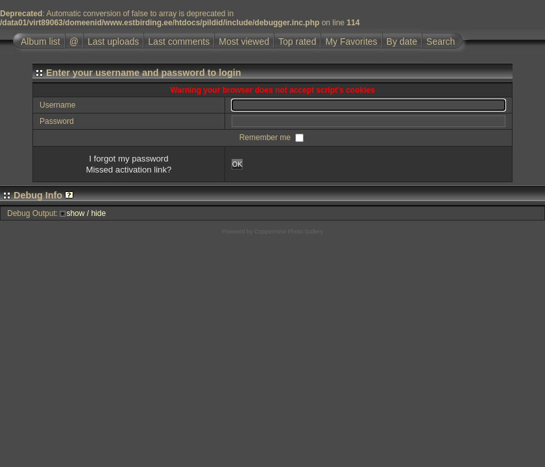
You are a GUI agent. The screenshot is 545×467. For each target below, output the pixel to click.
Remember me (266, 137)
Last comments (179, 41)
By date (402, 41)
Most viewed (244, 41)
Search (440, 41)
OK (237, 164)
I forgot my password (128, 158)
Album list (40, 41)
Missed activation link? (128, 169)
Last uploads (113, 41)
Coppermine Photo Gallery (288, 231)
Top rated (297, 41)
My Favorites (351, 41)
